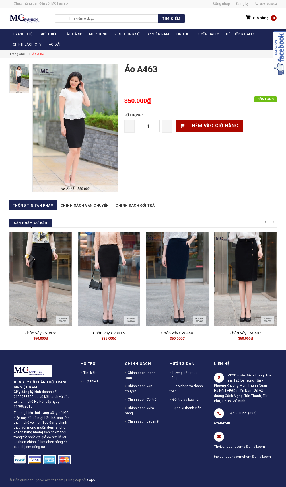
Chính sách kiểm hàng (139, 410)
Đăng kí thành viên (186, 408)
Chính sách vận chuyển (85, 206)
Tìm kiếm (90, 373)
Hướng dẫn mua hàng (183, 375)
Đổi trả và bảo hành (187, 400)
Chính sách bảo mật (143, 421)
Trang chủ (17, 54)
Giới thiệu (90, 381)
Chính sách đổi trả (135, 206)
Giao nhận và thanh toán (186, 388)
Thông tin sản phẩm (33, 206)
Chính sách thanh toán (140, 375)
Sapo (91, 480)
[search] (125, 18)
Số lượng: (133, 115)
